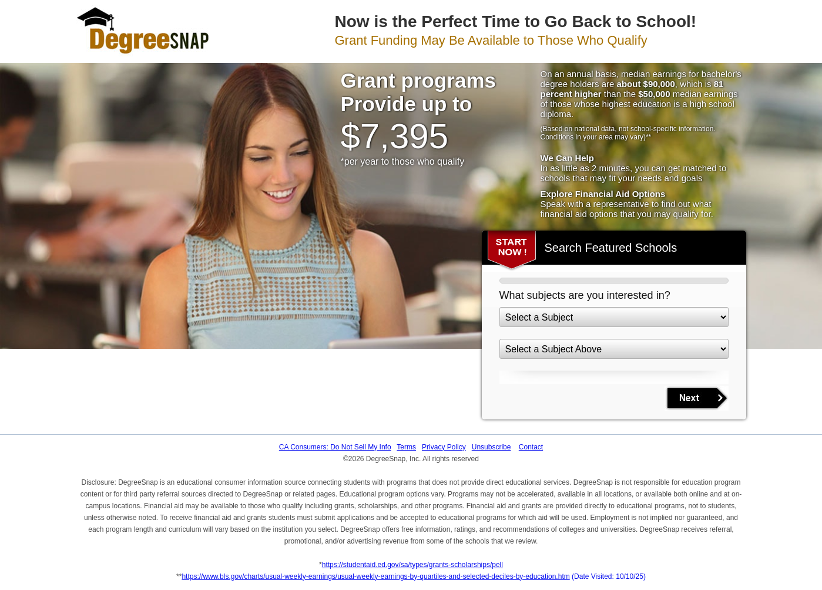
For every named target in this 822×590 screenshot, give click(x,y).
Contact (531, 447)
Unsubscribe (491, 447)
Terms (406, 447)
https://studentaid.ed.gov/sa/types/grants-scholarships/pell (412, 565)
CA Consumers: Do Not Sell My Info (335, 447)
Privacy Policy (444, 447)
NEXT (697, 398)
